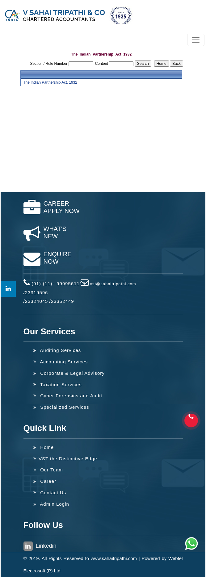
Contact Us (49, 492)
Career (45, 481)
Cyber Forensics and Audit (68, 395)
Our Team (48, 469)
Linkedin (40, 546)
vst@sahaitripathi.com (113, 284)
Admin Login (51, 504)
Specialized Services (61, 407)
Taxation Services (57, 384)
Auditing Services (57, 350)
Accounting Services (60, 361)
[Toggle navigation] (195, 40)
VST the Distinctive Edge (65, 458)
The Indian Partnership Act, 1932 (50, 82)
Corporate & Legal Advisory (69, 373)
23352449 (62, 301)
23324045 (36, 301)
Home (43, 447)
